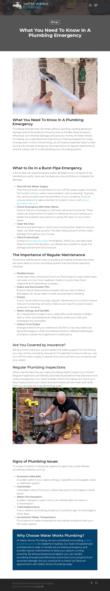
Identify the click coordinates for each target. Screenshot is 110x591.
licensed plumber (38, 240)
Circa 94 (40, 586)
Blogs (55, 22)
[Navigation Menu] (95, 5)
